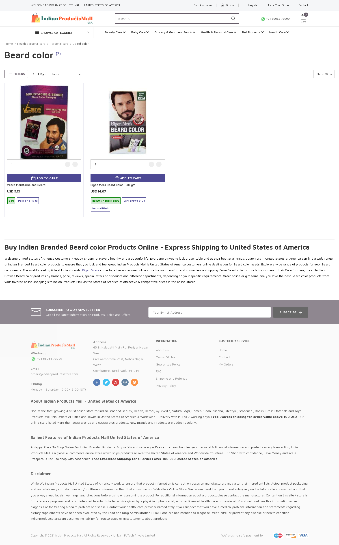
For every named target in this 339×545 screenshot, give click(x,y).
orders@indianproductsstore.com (54, 374)
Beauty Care (115, 32)
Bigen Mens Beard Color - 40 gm (113, 185)
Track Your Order (278, 5)
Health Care (279, 32)
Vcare (95, 270)
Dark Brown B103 (134, 200)
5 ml (11, 200)
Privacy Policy (166, 385)
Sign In (227, 5)
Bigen (86, 270)
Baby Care (140, 32)
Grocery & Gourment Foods (175, 32)
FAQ (159, 371)
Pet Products (252, 32)
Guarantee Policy (168, 364)
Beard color (81, 43)
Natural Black (100, 208)
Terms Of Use (165, 357)
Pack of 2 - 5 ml (27, 200)
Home (9, 43)
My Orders (226, 364)
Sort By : (39, 74)
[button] (62, 32)
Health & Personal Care (218, 32)
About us (162, 350)
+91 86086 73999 (275, 18)
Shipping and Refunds (171, 378)
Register (251, 5)
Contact (303, 5)
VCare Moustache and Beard (26, 185)
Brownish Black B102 (105, 200)
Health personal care (31, 43)
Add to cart (47, 178)
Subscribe (288, 312)
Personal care (59, 43)
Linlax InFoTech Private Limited (134, 535)
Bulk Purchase (203, 5)
